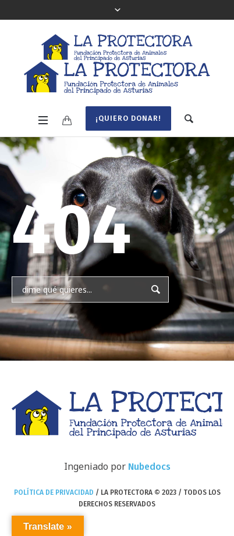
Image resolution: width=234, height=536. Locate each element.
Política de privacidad (54, 492)
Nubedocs (149, 466)
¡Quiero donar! (128, 118)
